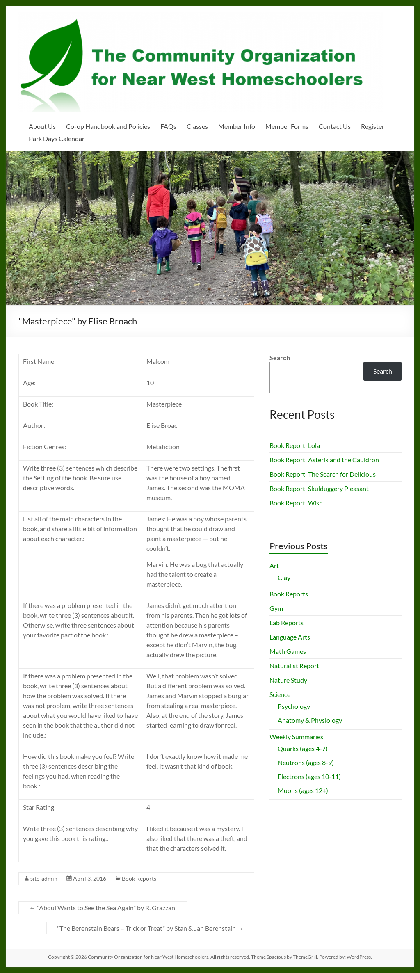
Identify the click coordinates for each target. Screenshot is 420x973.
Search (279, 357)
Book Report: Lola (294, 445)
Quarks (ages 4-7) (303, 748)
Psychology (294, 706)
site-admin (43, 878)
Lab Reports (286, 622)
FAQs (168, 126)
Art (274, 565)
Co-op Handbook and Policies (108, 126)
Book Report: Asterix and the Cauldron (324, 460)
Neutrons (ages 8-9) (306, 762)
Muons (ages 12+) (303, 790)
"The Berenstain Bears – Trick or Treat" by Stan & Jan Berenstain (150, 928)
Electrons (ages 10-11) (309, 776)
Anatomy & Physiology (310, 720)
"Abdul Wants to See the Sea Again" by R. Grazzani (103, 907)
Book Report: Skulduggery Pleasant (319, 488)
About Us (42, 126)
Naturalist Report (294, 665)
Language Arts (289, 637)
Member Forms (286, 126)
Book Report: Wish (296, 503)
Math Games (287, 651)
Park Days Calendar (56, 138)
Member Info (236, 126)
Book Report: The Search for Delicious (322, 474)
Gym (276, 608)
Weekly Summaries (296, 736)
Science (279, 694)
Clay (284, 577)
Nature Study (288, 680)
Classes (197, 126)
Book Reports (139, 878)
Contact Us (335, 126)
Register (372, 126)
